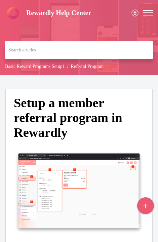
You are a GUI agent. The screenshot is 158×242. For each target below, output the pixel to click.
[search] (79, 50)
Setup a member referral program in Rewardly (68, 117)
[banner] (79, 37)
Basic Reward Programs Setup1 (35, 66)
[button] (148, 12)
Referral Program (87, 66)
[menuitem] (135, 13)
